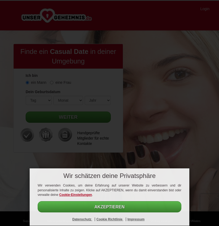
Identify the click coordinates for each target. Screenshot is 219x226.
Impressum (135, 219)
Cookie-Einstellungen (75, 195)
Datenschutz (82, 219)
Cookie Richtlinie (109, 219)
